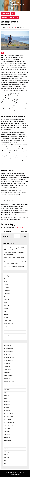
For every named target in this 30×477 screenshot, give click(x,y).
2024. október (8, 378)
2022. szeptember (9, 422)
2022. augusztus (8, 425)
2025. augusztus (8, 360)
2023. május (7, 407)
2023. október (8, 396)
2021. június (7, 458)
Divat (5, 282)
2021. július (6, 455)
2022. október (7, 419)
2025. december (8, 348)
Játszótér (7, 305)
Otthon (6, 317)
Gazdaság (7, 290)
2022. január (7, 446)
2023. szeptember (9, 399)
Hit (13, 13)
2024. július (7, 387)
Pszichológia (7, 320)
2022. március (7, 440)
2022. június (7, 431)
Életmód (6, 287)
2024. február (7, 390)
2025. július (7, 363)
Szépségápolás (8, 323)
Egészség (6, 284)
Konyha (6, 308)
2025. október (8, 354)
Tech (5, 329)
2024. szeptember (9, 381)
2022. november (8, 416)
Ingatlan (6, 299)
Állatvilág (6, 276)
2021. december (8, 449)
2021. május (7, 461)
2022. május (7, 434)
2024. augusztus (8, 384)
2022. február (7, 443)
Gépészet (7, 293)
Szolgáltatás (7, 326)
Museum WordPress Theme (14, 472)
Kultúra (6, 311)
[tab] (12, 8)
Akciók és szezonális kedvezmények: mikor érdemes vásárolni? (14, 267)
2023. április (7, 410)
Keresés (5, 236)
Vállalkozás (7, 338)
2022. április (7, 437)
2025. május (7, 369)
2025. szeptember (9, 357)
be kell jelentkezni (19, 227)
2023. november (8, 393)
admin (13, 27)
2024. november (8, 375)
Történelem (7, 332)
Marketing (7, 314)
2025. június (7, 366)
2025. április (7, 372)
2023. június (7, 404)
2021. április (7, 464)
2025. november (8, 351)
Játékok (6, 302)
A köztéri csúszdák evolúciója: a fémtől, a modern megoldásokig (15, 262)
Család (6, 279)
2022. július (7, 428)
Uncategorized (8, 335)
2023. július (7, 401)
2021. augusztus (8, 452)
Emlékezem (15, 2)
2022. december (8, 413)
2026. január (7, 345)
